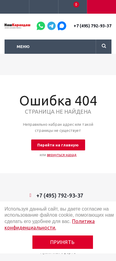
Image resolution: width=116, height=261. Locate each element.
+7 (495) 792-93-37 (92, 26)
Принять (62, 242)
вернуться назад (61, 155)
